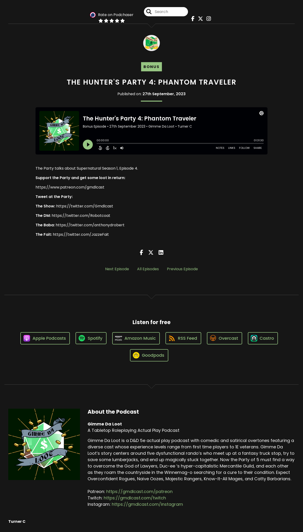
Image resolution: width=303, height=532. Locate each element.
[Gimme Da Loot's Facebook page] (192, 18)
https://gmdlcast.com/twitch (135, 498)
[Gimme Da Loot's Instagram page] (207, 18)
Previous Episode (182, 269)
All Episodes (148, 269)
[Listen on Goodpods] (149, 355)
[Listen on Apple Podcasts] (45, 338)
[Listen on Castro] (263, 338)
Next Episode (117, 269)
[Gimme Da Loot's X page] (199, 18)
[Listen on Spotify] (91, 338)
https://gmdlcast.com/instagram (147, 504)
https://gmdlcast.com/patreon (139, 491)
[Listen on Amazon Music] (136, 338)
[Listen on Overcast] (224, 338)
